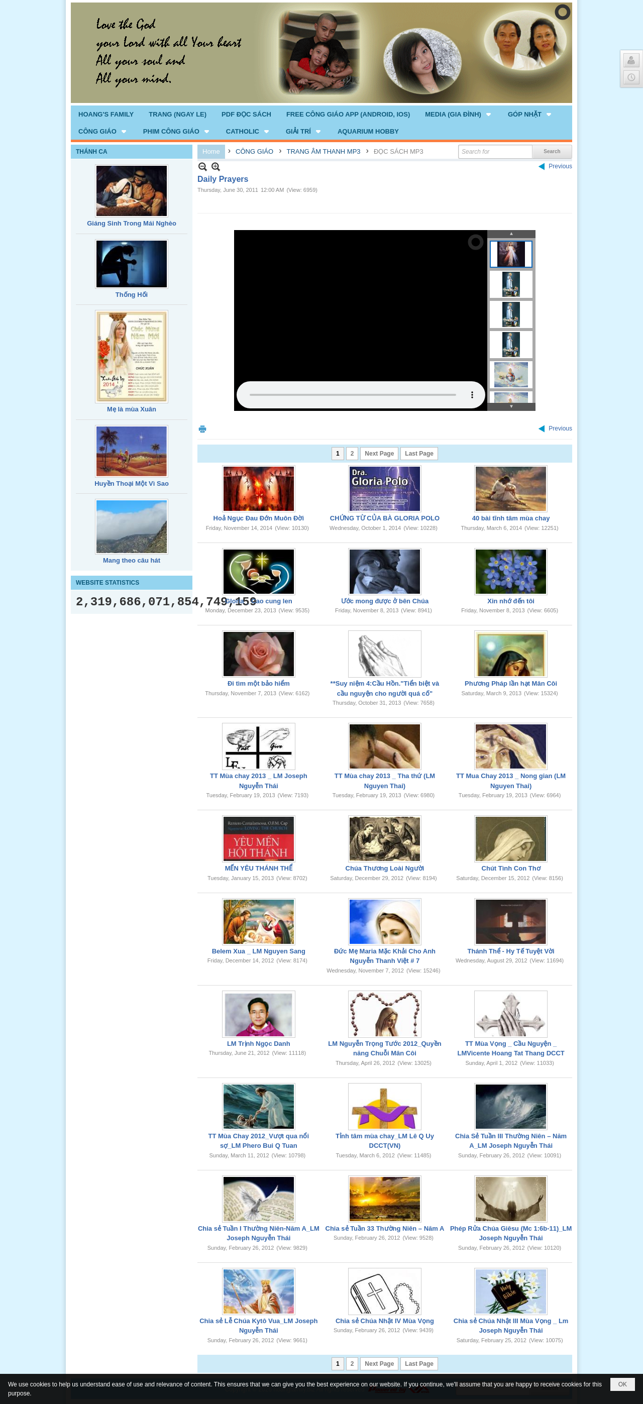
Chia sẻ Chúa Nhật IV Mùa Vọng (385, 1321)
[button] (458, 114)
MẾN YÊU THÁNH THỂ (258, 868)
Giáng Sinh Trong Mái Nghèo (131, 223)
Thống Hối (132, 294)
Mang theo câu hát (131, 560)
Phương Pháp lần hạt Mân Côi (511, 683)
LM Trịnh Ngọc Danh (258, 1043)
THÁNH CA (92, 151)
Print (202, 428)
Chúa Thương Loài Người (385, 868)
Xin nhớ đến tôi (510, 601)
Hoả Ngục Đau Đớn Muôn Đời (258, 518)
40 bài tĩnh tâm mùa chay (511, 518)
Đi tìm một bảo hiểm (259, 683)
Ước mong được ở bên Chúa (384, 601)
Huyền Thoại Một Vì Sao (131, 483)
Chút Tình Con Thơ (511, 868)
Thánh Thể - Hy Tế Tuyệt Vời (511, 951)
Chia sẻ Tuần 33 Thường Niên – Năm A (385, 1228)
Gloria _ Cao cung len (258, 601)
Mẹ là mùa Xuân (131, 409)
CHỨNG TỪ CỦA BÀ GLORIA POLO (385, 518)
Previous (560, 166)
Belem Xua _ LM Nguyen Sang (258, 951)
